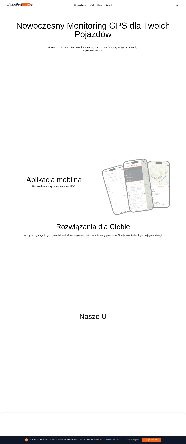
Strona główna (80, 5)
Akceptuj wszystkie (151, 440)
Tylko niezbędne (133, 440)
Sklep (99, 5)
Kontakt (108, 5)
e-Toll (92, 5)
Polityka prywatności (111, 439)
